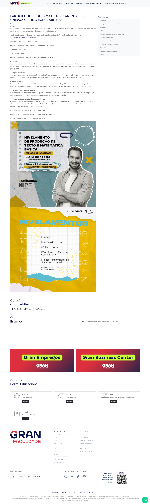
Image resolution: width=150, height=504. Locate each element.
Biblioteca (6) (103, 20)
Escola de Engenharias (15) (106, 37)
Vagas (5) (102, 54)
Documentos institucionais (87, 440)
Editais (56, 451)
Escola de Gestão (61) (105, 41)
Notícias (98, 3)
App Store (18, 477)
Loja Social (122, 3)
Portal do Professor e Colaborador (63, 435)
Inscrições (59, 3)
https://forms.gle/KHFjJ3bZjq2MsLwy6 (23, 37)
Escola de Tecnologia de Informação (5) (109, 44)
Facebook (16, 309)
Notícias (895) (103, 48)
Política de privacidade (59, 492)
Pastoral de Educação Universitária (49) (110, 51)
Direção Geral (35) (104, 27)
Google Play (34, 477)
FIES (55, 446)
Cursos (67, 3)
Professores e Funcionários (61, 457)
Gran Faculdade (84, 435)
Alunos (72, 3)
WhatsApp (40, 309)
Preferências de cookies (87, 492)
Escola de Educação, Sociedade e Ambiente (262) (112, 34)
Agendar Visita (113, 3)
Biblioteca (79, 3)
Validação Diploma (59, 462)
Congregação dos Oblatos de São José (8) (110, 24)
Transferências (58, 443)
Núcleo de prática (88, 3)
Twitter (28, 309)
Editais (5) (102, 31)
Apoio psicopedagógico (86, 443)
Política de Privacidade (60, 460)
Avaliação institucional (86, 451)
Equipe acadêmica (84, 438)
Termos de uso (73, 492)
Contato (105, 3)
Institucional (51, 3)
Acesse (25, 401)
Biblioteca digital (84, 449)
